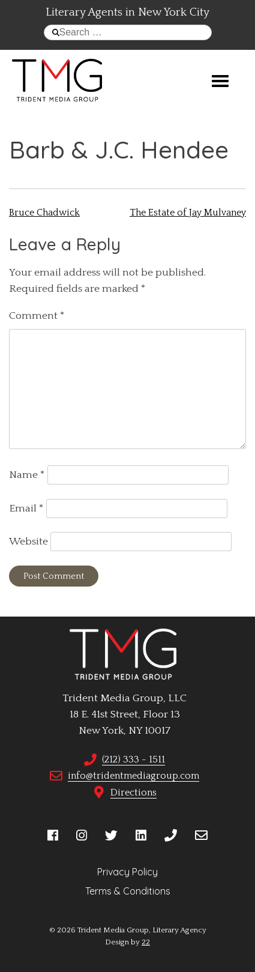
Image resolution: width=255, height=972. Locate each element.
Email (26, 509)
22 (146, 942)
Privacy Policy (127, 872)
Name (27, 475)
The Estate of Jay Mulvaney (188, 212)
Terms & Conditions (127, 891)
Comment (37, 316)
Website (28, 542)
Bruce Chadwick (44, 212)
